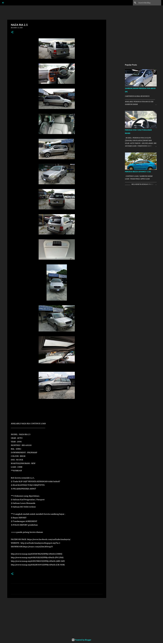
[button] (12, 32)
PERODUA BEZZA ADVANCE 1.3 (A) (138, 172)
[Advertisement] (56, 617)
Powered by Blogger (81, 640)
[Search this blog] (149, 2)
